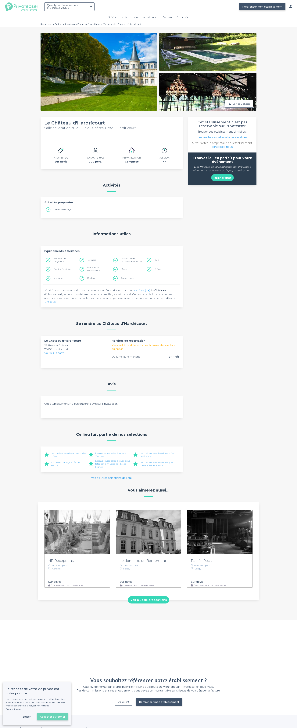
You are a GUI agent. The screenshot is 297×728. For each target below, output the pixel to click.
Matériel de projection (60, 260)
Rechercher (222, 178)
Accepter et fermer (52, 716)
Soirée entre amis (117, 17)
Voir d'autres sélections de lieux (111, 478)
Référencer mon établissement (262, 6)
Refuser (26, 716)
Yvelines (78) (142, 290)
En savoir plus (13, 709)
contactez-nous (222, 147)
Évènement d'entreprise (176, 17)
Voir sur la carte (54, 353)
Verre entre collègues (145, 17)
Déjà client (123, 701)
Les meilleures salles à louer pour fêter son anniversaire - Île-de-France (112, 463)
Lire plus (49, 301)
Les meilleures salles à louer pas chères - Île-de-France (156, 464)
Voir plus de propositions (149, 600)
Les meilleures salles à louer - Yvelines (222, 137)
